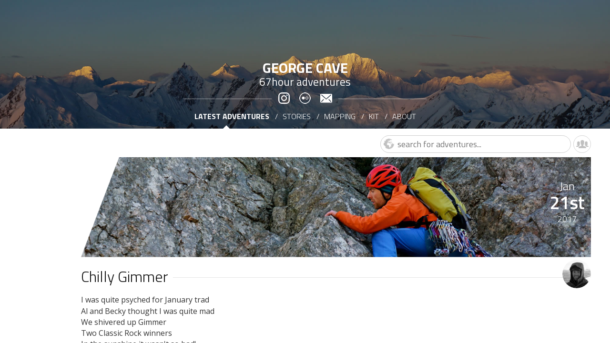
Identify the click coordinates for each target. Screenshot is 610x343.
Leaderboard (582, 144)
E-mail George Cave (325, 98)
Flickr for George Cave (305, 98)
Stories (297, 116)
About (404, 116)
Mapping (340, 116)
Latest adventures (231, 116)
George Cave (305, 68)
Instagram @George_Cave (284, 98)
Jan (567, 185)
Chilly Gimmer (124, 276)
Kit (374, 116)
